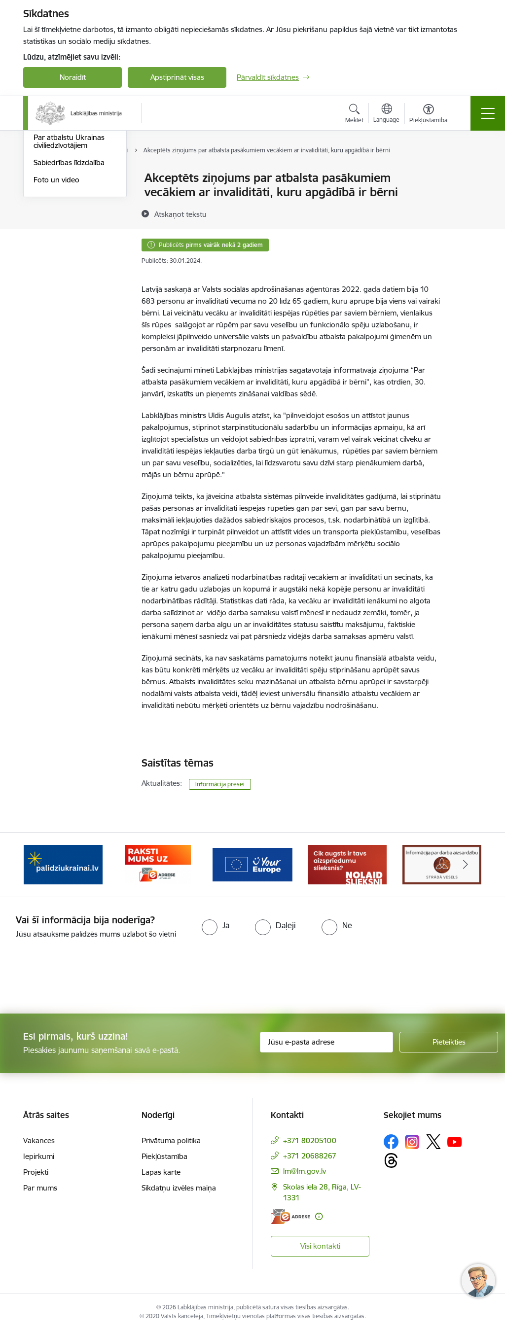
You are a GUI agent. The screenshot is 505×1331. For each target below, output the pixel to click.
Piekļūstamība (164, 1156)
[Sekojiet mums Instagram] (412, 1142)
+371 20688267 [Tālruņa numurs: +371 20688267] (309, 1155)
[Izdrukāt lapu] (468, 174)
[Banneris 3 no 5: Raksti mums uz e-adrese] (157, 864)
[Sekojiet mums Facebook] (391, 1141)
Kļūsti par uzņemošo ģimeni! (68, 216)
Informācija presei (63, 238)
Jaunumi (48, 195)
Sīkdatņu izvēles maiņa (179, 1187)
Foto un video (56, 297)
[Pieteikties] (448, 1042)
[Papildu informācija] (319, 1216)
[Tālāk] (465, 864)
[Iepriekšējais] (39, 864)
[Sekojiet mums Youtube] (454, 1141)
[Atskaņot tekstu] (180, 214)
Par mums (40, 1187)
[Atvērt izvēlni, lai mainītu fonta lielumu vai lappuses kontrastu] (428, 115)
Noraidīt (73, 77)
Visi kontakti (320, 1246)
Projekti (35, 1172)
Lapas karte (161, 1172)
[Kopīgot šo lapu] (468, 198)
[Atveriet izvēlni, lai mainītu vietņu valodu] (386, 114)
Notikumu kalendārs (67, 178)
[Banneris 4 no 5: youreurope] (252, 864)
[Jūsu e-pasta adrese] (326, 1042)
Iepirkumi (38, 1156)
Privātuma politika (171, 1140)
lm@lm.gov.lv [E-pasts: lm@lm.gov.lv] (304, 1171)
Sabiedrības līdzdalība (69, 279)
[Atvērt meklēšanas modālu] (354, 115)
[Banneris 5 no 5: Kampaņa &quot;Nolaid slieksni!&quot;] (347, 864)
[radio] (215, 925)
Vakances (39, 1140)
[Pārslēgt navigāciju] (487, 113)
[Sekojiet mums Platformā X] (433, 1141)
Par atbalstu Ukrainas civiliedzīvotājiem (69, 258)
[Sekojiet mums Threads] (391, 1160)
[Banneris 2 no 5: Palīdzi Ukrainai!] (63, 864)
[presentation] (82, 977)
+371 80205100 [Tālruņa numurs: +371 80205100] (309, 1140)
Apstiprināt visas (177, 77)
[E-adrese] (290, 1216)
